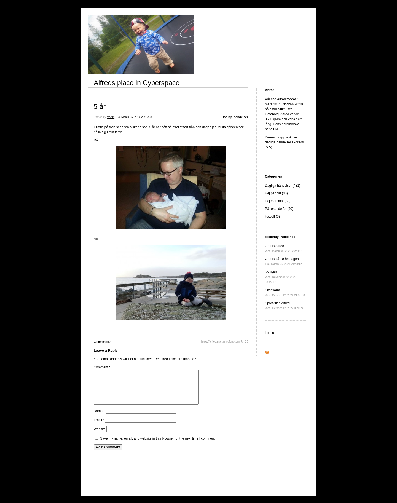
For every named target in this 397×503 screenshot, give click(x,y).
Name (99, 417)
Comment (102, 367)
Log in (269, 333)
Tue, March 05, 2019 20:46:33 (133, 117)
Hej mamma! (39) (278, 201)
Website (100, 436)
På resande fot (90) (279, 209)
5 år (100, 106)
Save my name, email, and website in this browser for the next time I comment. (158, 445)
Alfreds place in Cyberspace (136, 83)
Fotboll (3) (272, 216)
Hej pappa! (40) (276, 193)
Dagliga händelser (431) (282, 186)
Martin (110, 117)
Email (99, 427)
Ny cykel (280, 277)
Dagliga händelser (234, 117)
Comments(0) (102, 341)
